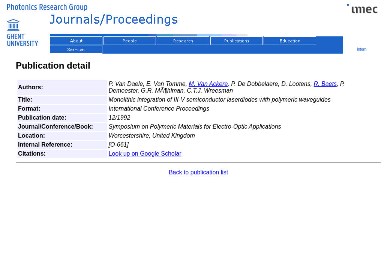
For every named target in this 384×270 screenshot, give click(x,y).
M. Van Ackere (208, 84)
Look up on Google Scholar (145, 153)
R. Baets (325, 84)
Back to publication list (198, 172)
